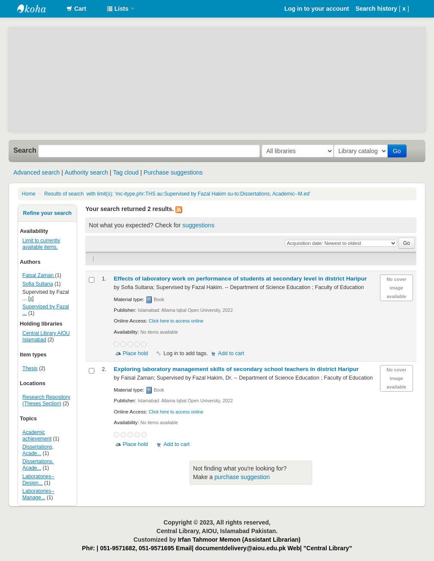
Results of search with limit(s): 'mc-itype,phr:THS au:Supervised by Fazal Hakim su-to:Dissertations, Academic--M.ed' (177, 194)
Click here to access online (176, 320)
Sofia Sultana (37, 284)
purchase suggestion (242, 477)
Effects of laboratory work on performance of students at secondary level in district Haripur (240, 278)
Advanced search (36, 172)
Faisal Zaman (38, 275)
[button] (76, 8)
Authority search (86, 172)
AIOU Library (38, 8)
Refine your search (47, 213)
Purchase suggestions (173, 172)
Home (29, 194)
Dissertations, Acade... (38, 450)
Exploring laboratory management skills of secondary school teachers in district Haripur (236, 369)
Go (399, 151)
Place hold (135, 353)
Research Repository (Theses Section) (46, 400)
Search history (376, 8)
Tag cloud (126, 172)
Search (24, 150)
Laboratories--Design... (38, 480)
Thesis (29, 368)
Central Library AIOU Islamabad (45, 336)
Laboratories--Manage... (38, 494)
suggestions (198, 225)
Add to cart (231, 353)
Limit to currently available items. (41, 244)
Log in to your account (316, 8)
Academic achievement (36, 435)
